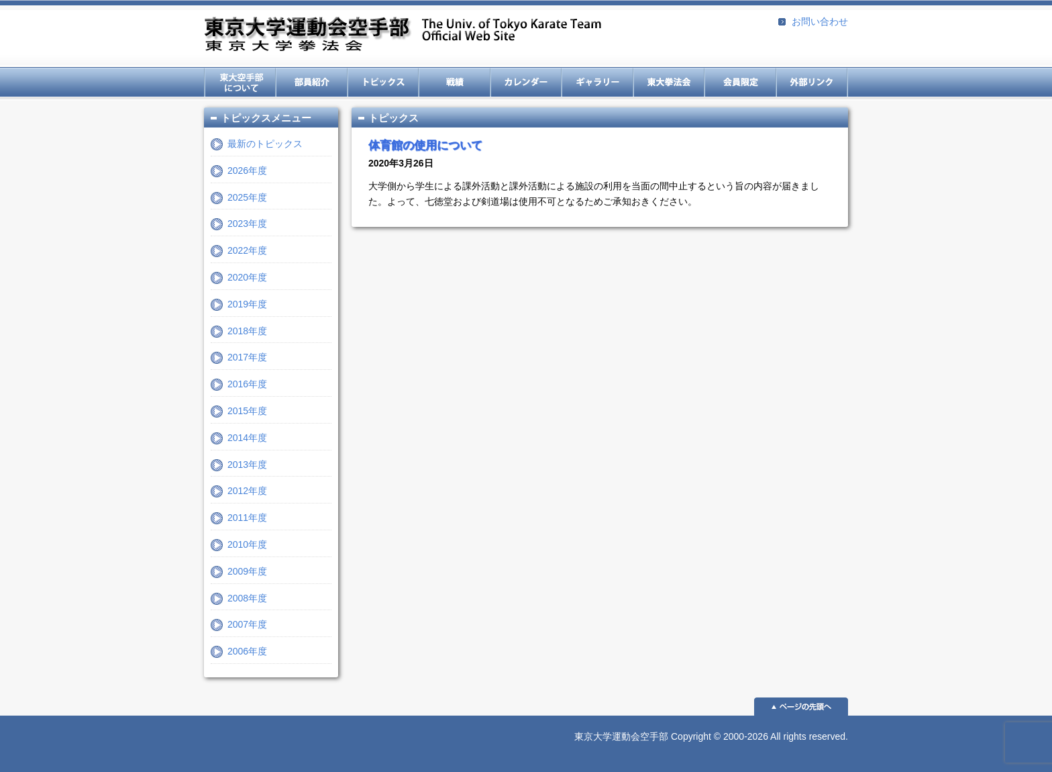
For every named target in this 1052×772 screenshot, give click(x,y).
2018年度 (247, 331)
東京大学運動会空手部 (402, 35)
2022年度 (247, 250)
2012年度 (247, 490)
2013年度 (247, 464)
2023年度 (247, 223)
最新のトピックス (265, 143)
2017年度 (247, 357)
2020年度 (247, 277)
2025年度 (247, 197)
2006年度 (247, 651)
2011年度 (247, 517)
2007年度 (247, 624)
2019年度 (247, 304)
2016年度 (247, 384)
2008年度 (247, 598)
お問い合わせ (820, 21)
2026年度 (247, 170)
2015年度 (247, 410)
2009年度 (247, 571)
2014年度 (247, 437)
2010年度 (247, 544)
